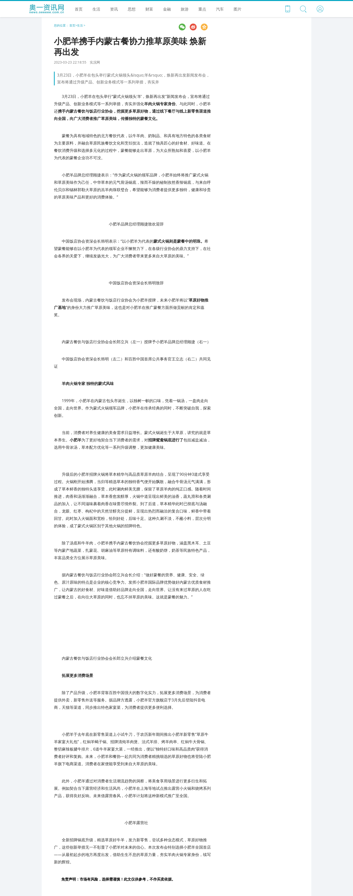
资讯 (114, 9)
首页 (79, 9)
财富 (149, 9)
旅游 (185, 9)
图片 (237, 9)
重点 (202, 9)
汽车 (220, 9)
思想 (132, 9)
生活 (96, 9)
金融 (167, 9)
